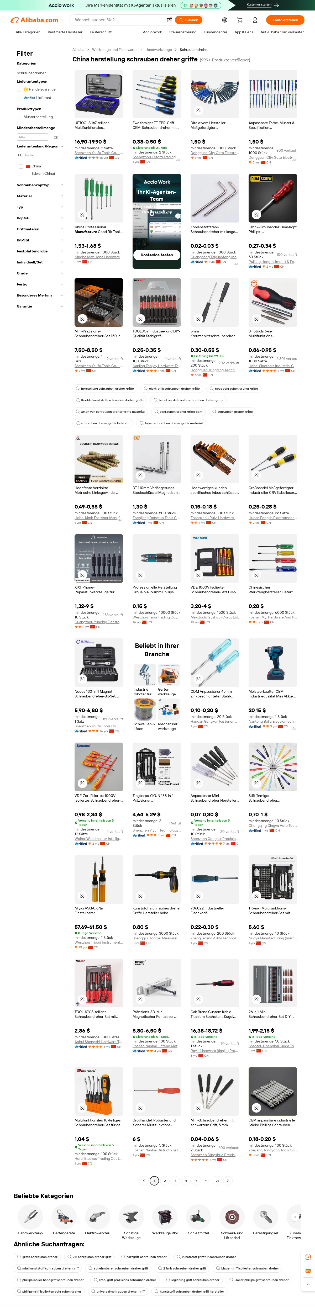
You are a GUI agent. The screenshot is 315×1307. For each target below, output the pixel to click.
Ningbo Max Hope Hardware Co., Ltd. (99, 257)
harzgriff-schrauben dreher (144, 1257)
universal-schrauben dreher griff (118, 1291)
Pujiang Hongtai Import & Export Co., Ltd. (273, 262)
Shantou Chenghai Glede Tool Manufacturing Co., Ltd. (273, 1046)
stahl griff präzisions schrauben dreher (125, 1280)
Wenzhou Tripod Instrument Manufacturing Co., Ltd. (99, 942)
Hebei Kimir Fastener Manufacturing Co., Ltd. (99, 518)
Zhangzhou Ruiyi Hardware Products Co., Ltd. (215, 518)
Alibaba (78, 49)
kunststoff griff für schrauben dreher (206, 1257)
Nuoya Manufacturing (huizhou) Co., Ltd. (273, 938)
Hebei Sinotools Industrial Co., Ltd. (273, 366)
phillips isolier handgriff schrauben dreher (50, 1280)
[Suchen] (188, 20)
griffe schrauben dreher (37, 1257)
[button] (169, 20)
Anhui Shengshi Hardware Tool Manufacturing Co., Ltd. (99, 1042)
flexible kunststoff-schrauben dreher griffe (110, 400)
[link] (308, 1257)
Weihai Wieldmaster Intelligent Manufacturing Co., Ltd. (99, 839)
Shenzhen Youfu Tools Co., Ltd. (99, 153)
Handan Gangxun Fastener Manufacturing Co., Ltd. (215, 721)
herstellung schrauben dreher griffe (105, 389)
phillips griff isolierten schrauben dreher (49, 1291)
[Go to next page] (228, 1181)
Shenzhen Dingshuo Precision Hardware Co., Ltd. (215, 1155)
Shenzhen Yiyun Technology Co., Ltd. (157, 830)
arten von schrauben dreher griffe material (110, 412)
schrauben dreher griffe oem (178, 412)
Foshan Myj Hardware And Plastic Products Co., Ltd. (273, 617)
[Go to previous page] (144, 1181)
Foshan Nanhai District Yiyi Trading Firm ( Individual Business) (157, 1150)
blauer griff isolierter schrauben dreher (247, 1268)
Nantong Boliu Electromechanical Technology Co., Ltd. (273, 721)
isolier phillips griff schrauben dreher (259, 1280)
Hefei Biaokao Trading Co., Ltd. (99, 1158)
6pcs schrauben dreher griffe (234, 389)
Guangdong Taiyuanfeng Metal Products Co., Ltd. (215, 257)
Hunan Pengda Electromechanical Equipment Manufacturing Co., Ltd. (273, 518)
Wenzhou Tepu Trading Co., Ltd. (157, 617)
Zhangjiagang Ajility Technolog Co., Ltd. (215, 938)
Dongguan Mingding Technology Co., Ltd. (215, 370)
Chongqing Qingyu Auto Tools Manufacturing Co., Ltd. (273, 825)
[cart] (241, 21)
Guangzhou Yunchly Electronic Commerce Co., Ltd (99, 622)
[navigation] (40, 616)
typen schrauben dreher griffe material (171, 423)
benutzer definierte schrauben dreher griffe (188, 400)
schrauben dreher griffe (232, 412)
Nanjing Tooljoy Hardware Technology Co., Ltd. (157, 366)
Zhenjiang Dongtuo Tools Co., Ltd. (157, 518)
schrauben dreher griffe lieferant (103, 423)
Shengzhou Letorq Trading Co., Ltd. (157, 157)
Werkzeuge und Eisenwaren (115, 49)
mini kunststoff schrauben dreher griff (47, 1268)
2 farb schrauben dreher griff (182, 1268)
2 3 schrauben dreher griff (89, 1257)
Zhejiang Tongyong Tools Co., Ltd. (273, 1150)
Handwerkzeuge (158, 49)
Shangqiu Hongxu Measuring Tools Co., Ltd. (157, 938)
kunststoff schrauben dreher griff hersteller (189, 1291)
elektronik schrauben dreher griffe (172, 389)
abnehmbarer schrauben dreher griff (118, 1268)
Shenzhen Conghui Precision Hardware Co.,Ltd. (215, 839)
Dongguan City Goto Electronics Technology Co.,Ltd (215, 153)
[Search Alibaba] (118, 20)
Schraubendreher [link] (194, 49)
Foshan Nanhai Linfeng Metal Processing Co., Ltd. (157, 1046)
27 (217, 1181)
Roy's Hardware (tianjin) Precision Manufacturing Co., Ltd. (215, 1051)
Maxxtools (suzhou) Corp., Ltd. (215, 617)
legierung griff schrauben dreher (192, 1280)
